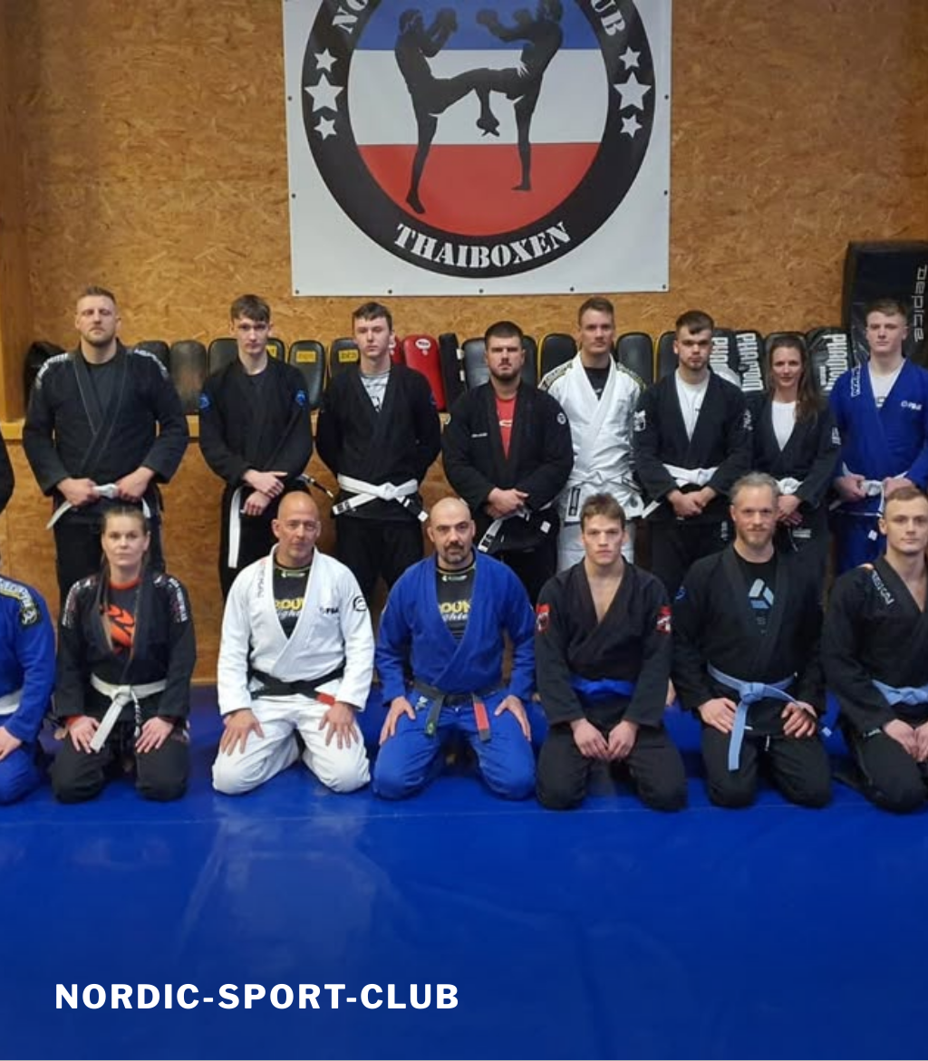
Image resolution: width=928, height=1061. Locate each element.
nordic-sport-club (257, 997)
